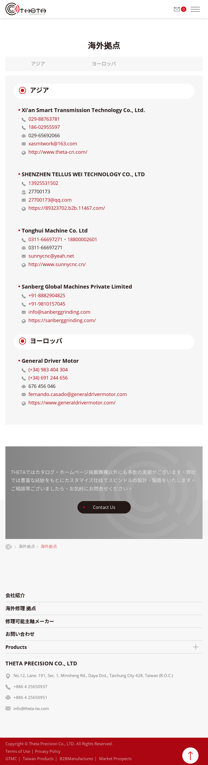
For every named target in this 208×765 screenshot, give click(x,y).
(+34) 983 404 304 (48, 369)
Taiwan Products (38, 758)
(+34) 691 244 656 (48, 377)
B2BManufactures (76, 758)
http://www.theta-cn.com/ (57, 152)
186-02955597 (44, 127)
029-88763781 (44, 119)
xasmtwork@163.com (52, 143)
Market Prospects (115, 758)
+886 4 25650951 (30, 697)
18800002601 (82, 239)
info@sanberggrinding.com (59, 312)
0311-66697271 (45, 239)
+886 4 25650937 (30, 686)
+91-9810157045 (46, 303)
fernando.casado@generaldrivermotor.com (77, 394)
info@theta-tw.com (31, 708)
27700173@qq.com (50, 200)
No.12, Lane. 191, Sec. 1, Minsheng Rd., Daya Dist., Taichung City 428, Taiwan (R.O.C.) (93, 675)
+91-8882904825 (46, 295)
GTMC (11, 758)
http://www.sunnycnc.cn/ (57, 264)
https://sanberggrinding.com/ (62, 320)
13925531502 (43, 183)
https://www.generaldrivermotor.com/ (72, 402)
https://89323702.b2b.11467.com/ (66, 208)
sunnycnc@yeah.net (51, 256)
